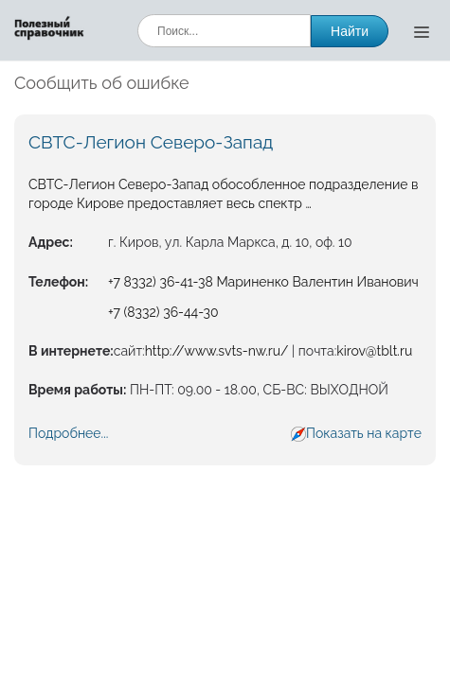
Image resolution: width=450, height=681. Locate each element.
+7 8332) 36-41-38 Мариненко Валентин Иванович (263, 281)
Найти (350, 31)
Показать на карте (364, 433)
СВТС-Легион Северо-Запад (150, 141)
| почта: (312, 350)
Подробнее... (68, 433)
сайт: (129, 350)
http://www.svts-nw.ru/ (217, 350)
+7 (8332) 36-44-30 (163, 312)
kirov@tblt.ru (374, 350)
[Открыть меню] (421, 31)
